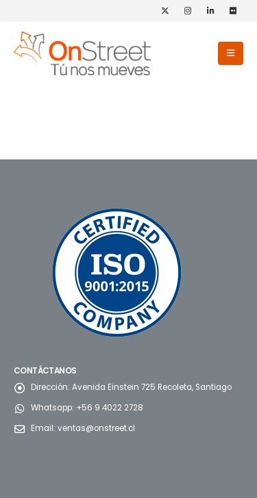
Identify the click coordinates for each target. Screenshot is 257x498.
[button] (230, 53)
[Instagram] (187, 10)
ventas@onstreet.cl (96, 428)
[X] (165, 10)
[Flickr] (233, 10)
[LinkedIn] (210, 10)
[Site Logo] (82, 53)
